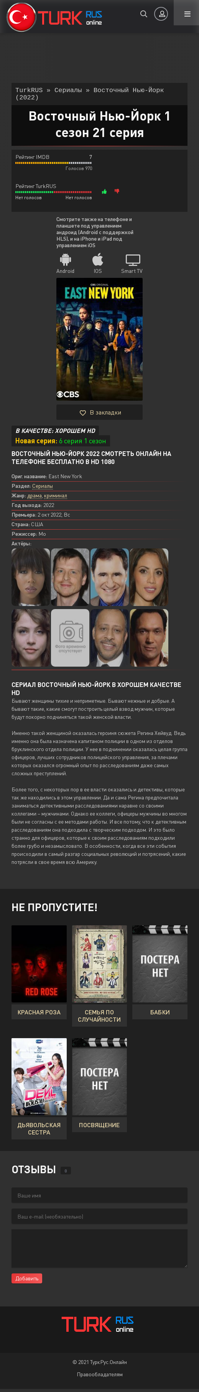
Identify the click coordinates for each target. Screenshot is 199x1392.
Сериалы (42, 488)
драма (34, 498)
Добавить (26, 1281)
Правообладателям (100, 1377)
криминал (55, 498)
